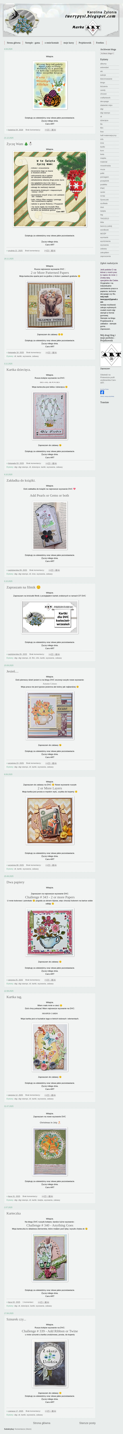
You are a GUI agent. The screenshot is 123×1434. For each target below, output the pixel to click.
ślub (102, 207)
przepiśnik (104, 181)
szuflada (104, 203)
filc (101, 124)
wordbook (104, 230)
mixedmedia (105, 166)
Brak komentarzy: (33, 130)
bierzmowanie (106, 79)
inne (34, 574)
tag (101, 215)
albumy (103, 64)
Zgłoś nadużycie (109, 263)
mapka (103, 158)
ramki (102, 192)
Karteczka (14, 1213)
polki (102, 173)
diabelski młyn (106, 105)
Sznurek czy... (16, 1319)
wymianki (104, 237)
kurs (102, 150)
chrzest (103, 94)
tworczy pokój (106, 226)
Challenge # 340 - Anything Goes (49, 1225)
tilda (102, 222)
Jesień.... (13, 671)
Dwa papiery (15, 882)
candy (102, 90)
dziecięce (36, 467)
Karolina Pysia (104, 389)
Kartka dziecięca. (19, 369)
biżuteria (104, 86)
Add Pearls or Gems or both (50, 495)
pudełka (103, 184)
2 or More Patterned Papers (50, 272)
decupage (104, 101)
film (33, 658)
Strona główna (13, 42)
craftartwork (105, 98)
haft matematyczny (108, 135)
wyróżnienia (105, 241)
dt (15, 356)
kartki (19, 356)
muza (102, 169)
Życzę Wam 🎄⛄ (20, 144)
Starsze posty (87, 1423)
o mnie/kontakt (52, 42)
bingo (102, 82)
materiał (103, 162)
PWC (102, 188)
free (102, 132)
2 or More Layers (50, 788)
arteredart (104, 67)
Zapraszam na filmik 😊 (24, 587)
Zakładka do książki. (21, 480)
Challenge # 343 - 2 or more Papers (50, 897)
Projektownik (85, 42)
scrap (102, 196)
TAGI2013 (104, 218)
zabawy (35, 356)
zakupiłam (104, 252)
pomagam (104, 177)
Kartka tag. (14, 997)
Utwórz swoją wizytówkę (107, 396)
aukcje (103, 75)
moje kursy (68, 42)
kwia (102, 154)
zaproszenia (105, 256)
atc (101, 71)
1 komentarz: (28, 1302)
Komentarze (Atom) (23, 1429)
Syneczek (104, 200)
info (37, 658)
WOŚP (103, 234)
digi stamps (23, 467)
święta (40, 1200)
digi (15, 467)
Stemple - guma (32, 42)
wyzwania (27, 356)
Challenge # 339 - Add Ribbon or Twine (50, 1331)
